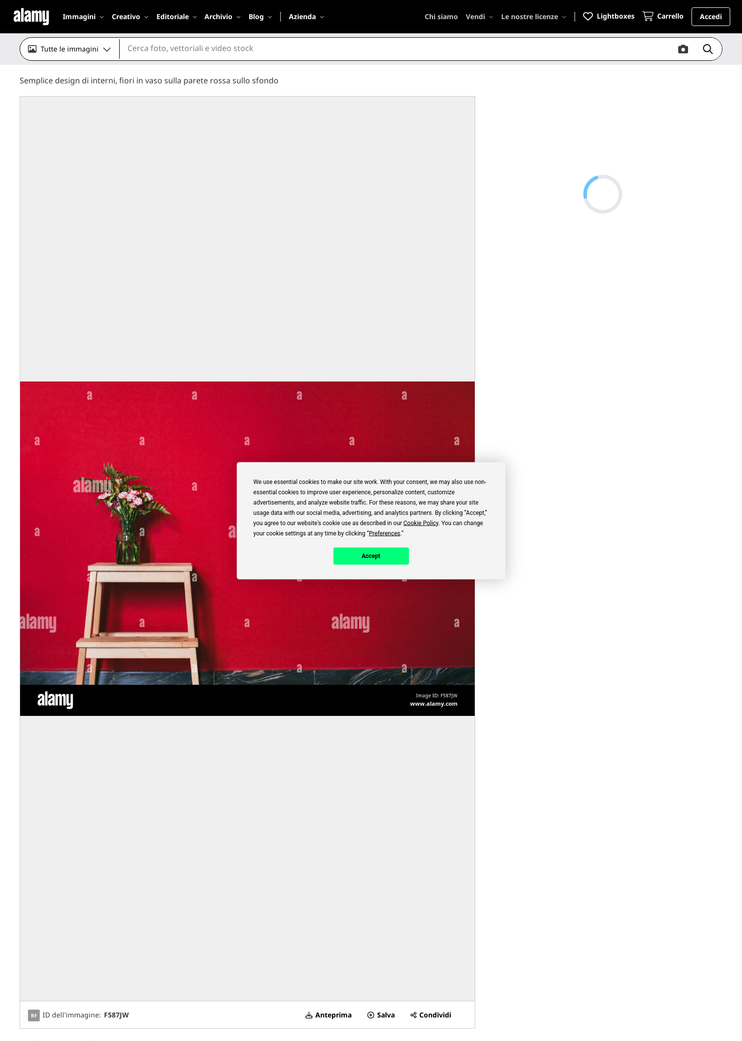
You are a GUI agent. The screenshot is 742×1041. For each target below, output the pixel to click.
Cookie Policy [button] (421, 522)
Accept (371, 556)
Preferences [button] (384, 533)
